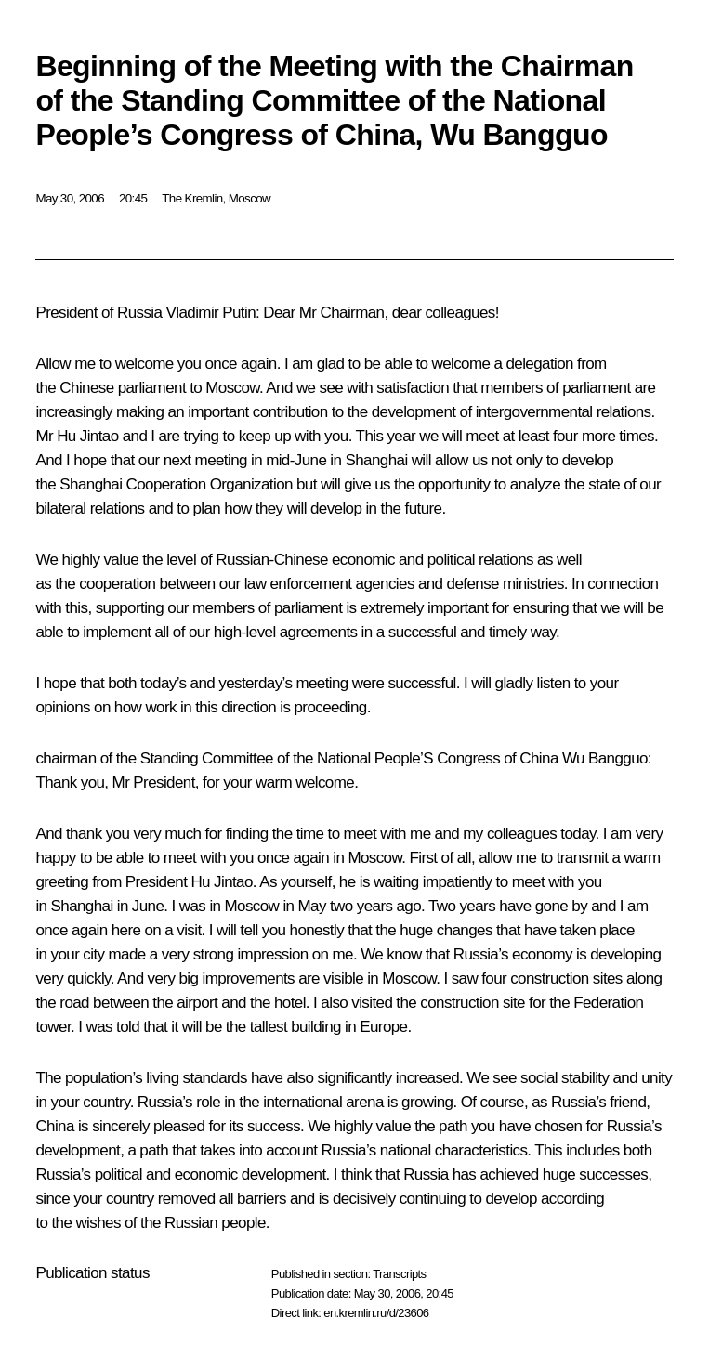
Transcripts (399, 1274)
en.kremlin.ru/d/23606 (375, 1313)
